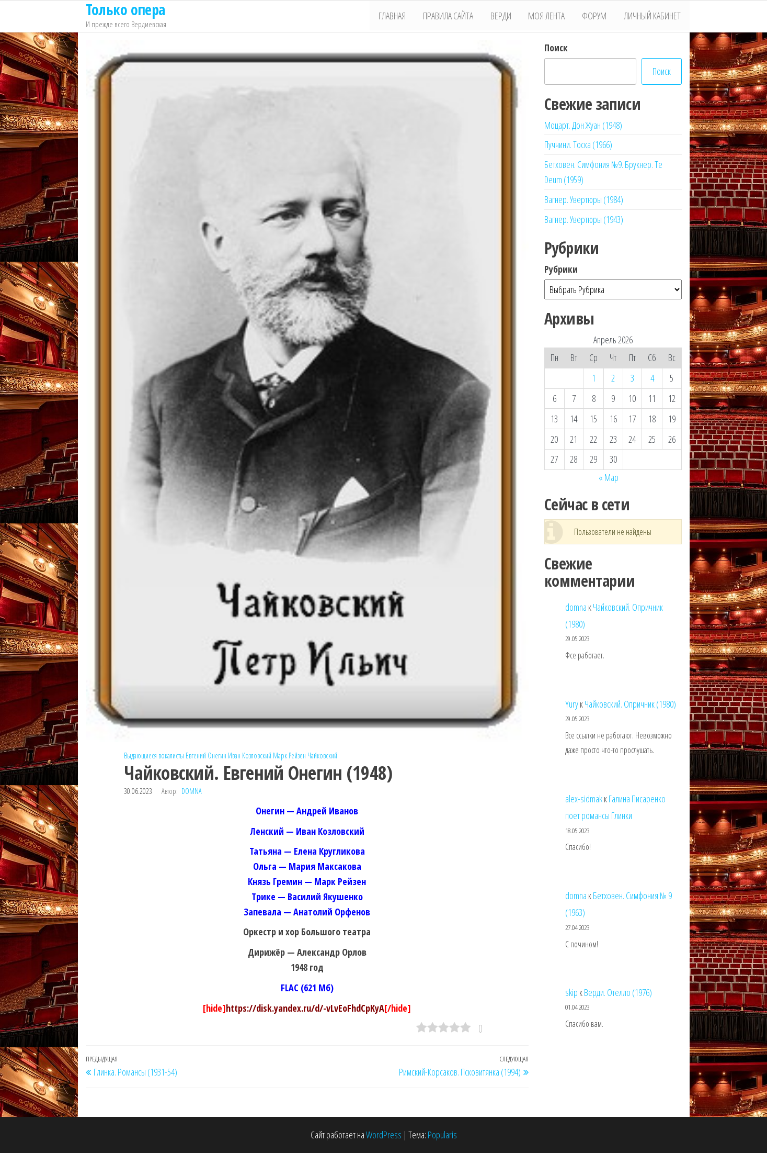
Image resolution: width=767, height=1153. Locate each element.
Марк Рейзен (289, 755)
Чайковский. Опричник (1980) (630, 704)
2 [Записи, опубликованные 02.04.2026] (613, 378)
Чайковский (322, 755)
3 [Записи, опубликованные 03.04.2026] (632, 378)
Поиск (556, 47)
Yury (571, 704)
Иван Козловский (249, 755)
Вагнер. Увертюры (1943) (583, 219)
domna (191, 791)
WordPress (384, 1134)
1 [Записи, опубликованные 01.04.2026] (594, 378)
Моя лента (550, 16)
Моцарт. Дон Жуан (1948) (583, 125)
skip (571, 992)
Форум (597, 16)
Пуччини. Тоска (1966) (578, 144)
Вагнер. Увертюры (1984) (583, 199)
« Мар (609, 477)
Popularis (442, 1134)
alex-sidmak (583, 798)
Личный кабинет (653, 16)
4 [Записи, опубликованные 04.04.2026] (652, 378)
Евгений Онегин (206, 755)
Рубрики (561, 269)
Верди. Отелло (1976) (618, 992)
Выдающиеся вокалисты (154, 755)
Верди (506, 16)
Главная (400, 16)
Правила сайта (455, 16)
